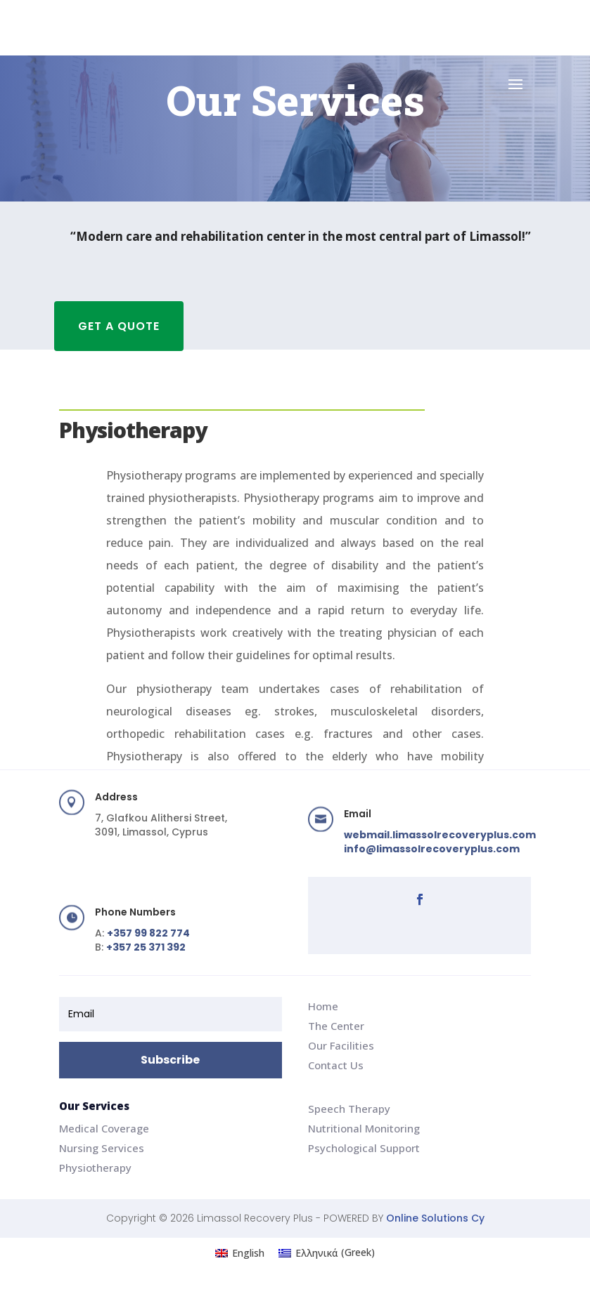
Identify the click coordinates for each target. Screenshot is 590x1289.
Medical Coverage (104, 1128)
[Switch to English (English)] (239, 1252)
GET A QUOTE (119, 326)
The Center (336, 1026)
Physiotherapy (95, 1168)
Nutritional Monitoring (364, 1128)
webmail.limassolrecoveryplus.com (440, 835)
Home (323, 1006)
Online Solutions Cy (435, 1218)
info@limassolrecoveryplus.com (432, 849)
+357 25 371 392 (146, 947)
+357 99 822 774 (148, 933)
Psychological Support (364, 1148)
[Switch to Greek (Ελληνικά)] (326, 1252)
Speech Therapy (349, 1109)
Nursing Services (101, 1148)
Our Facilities (341, 1045)
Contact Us (336, 1065)
